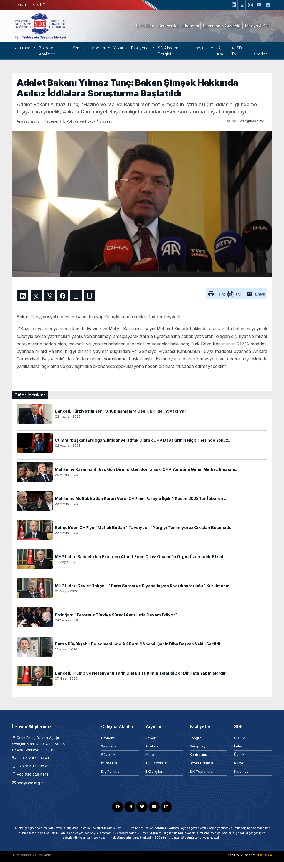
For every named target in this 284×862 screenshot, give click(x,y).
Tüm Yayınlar (156, 763)
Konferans (198, 754)
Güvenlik (108, 754)
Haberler (259, 50)
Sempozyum (200, 746)
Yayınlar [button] (202, 47)
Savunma (108, 746)
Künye (239, 763)
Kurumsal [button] (23, 47)
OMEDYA (264, 855)
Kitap (149, 754)
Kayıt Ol (39, 4)
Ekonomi (108, 738)
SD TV (236, 50)
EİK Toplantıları (202, 771)
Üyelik (239, 754)
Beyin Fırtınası (201, 763)
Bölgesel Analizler (47, 50)
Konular (79, 47)
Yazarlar (120, 47)
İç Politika (109, 763)
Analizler (152, 746)
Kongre (196, 738)
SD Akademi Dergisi (169, 50)
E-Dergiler (154, 771)
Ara (220, 50)
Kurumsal (242, 771)
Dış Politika (110, 771)
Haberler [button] (97, 47)
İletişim (20, 4)
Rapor (150, 738)
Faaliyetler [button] (141, 47)
